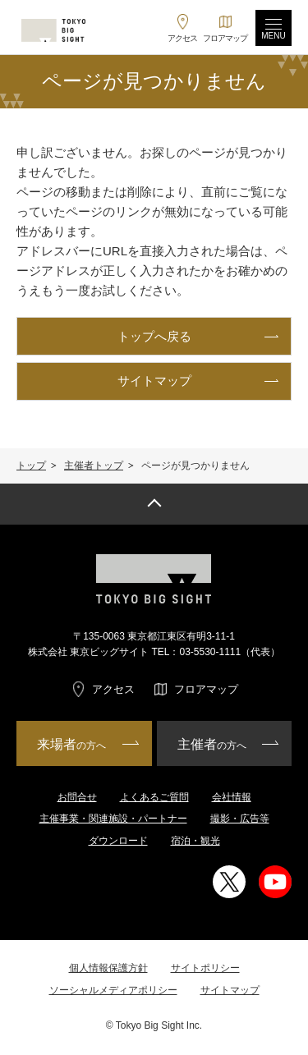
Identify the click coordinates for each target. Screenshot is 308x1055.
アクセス (113, 689)
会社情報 (231, 797)
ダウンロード (118, 840)
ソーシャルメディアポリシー (113, 990)
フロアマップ (206, 689)
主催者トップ (93, 465)
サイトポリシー (205, 968)
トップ (31, 465)
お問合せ (77, 797)
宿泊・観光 (195, 840)
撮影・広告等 (239, 818)
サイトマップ (230, 990)
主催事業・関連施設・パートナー (113, 818)
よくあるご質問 (154, 797)
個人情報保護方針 (108, 968)
